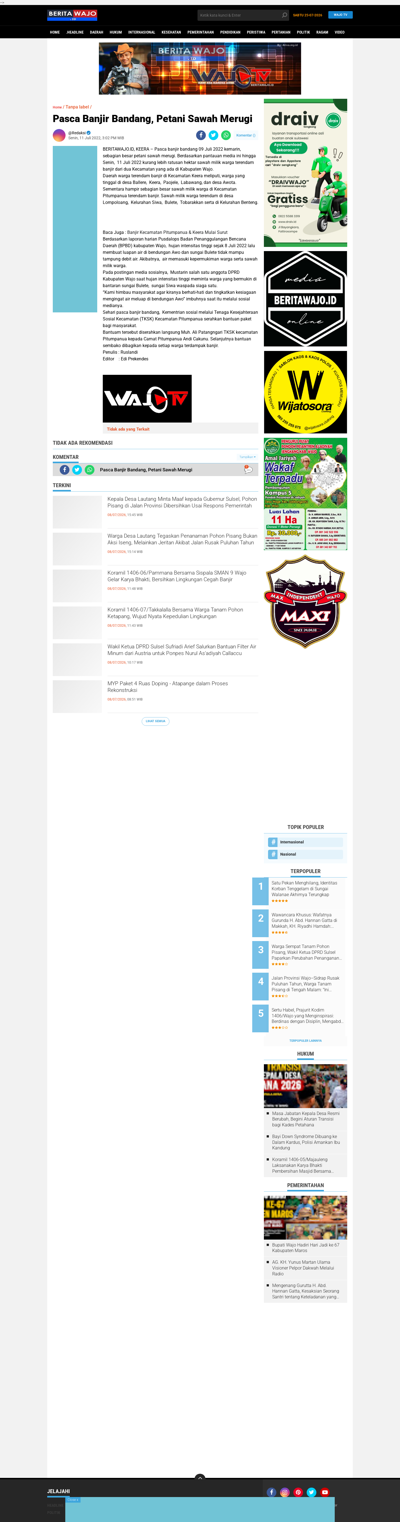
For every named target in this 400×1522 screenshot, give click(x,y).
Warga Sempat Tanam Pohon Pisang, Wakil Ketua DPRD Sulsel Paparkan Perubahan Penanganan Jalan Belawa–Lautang (312, 945)
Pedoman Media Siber (324, 1487)
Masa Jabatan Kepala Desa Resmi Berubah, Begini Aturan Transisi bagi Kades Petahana (306, 1100)
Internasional (141, 32)
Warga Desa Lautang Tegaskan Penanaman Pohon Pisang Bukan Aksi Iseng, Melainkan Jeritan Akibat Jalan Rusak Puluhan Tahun (176, 546)
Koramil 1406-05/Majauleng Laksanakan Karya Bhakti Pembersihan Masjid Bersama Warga (301, 1147)
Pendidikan (230, 32)
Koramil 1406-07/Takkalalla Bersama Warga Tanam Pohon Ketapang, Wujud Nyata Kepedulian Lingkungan (177, 620)
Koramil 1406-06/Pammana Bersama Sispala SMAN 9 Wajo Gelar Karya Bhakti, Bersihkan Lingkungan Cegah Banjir (178, 583)
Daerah (96, 32)
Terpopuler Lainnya (305, 1022)
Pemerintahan (201, 32)
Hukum (116, 32)
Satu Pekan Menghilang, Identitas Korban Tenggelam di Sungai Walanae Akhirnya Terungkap (311, 888)
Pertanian (281, 32)
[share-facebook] (201, 135)
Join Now (276, 1487)
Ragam (322, 32)
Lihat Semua (155, 721)
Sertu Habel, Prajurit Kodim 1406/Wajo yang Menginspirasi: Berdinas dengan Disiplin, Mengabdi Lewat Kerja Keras (309, 1001)
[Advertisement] (305, 736)
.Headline (75, 32)
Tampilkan (247, 457)
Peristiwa (256, 32)
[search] (243, 15)
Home (55, 32)
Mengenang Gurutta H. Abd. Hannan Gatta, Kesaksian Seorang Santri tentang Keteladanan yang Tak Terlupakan (305, 1272)
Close (73, 1500)
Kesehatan (171, 32)
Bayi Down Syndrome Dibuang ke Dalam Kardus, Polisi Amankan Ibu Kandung (306, 1123)
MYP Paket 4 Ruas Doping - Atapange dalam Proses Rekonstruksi (177, 689)
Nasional (288, 854)
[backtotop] (200, 1460)
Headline (55, 1487)
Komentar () (246, 135)
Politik (303, 32)
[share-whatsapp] (226, 135)
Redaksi (295, 1487)
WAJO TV (339, 15)
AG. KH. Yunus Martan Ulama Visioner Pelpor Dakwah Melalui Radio (303, 1249)
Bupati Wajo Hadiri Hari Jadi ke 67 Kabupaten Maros (305, 1229)
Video (339, 32)
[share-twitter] (213, 135)
